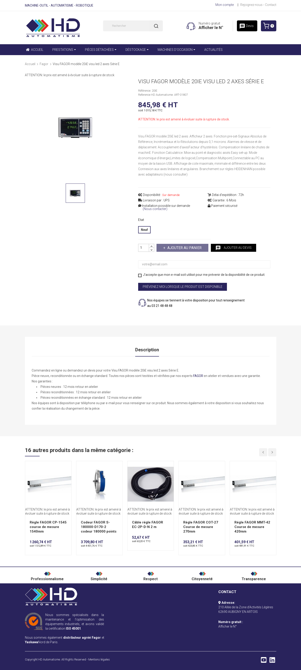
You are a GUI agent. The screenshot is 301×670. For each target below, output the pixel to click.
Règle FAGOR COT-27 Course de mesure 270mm (200, 526)
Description (147, 349)
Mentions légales (99, 659)
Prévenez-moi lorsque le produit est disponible (182, 287)
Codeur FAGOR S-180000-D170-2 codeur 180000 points (98, 526)
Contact (270, 5)
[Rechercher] (133, 25)
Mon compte (224, 5)
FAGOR (198, 376)
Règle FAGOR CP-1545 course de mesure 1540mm (48, 526)
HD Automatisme (49, 659)
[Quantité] (143, 248)
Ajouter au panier (184, 248)
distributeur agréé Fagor (82, 637)
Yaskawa (31, 642)
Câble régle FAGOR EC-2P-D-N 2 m (147, 524)
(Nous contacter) (155, 209)
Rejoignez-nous (251, 5)
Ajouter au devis (233, 248)
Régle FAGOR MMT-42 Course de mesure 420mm (252, 526)
